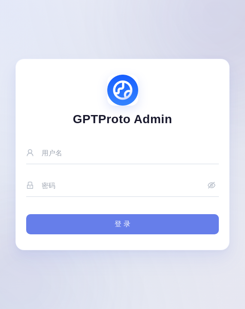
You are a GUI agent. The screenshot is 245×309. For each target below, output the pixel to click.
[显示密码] (211, 186)
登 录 (122, 223)
